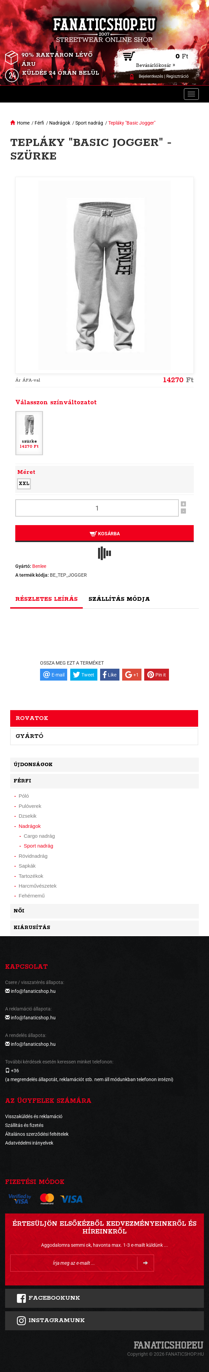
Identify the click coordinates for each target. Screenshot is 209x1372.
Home (23, 123)
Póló (24, 796)
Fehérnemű (32, 895)
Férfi (39, 123)
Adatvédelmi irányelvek (29, 1143)
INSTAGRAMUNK (50, 1321)
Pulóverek (30, 806)
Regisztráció (177, 76)
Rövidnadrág (33, 856)
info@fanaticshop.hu (33, 991)
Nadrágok (59, 123)
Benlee (39, 566)
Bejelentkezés (151, 76)
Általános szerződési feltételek (37, 1134)
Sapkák (27, 866)
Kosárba (105, 534)
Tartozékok (31, 876)
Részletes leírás (46, 599)
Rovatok (32, 718)
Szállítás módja (119, 599)
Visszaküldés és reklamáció (33, 1116)
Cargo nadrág (39, 836)
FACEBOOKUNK (48, 1298)
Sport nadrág (89, 123)
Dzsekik (28, 816)
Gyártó (29, 736)
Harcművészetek (38, 886)
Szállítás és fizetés (24, 1125)
